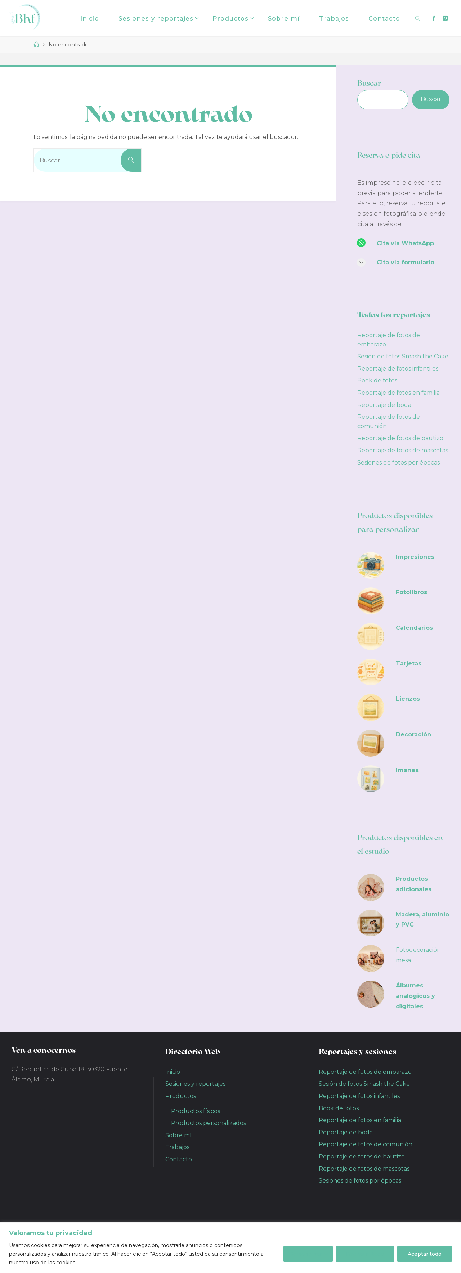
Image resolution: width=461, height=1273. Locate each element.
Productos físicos (195, 1111)
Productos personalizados (208, 1123)
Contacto (178, 1159)
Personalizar (305, 1254)
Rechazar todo (365, 1254)
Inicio (172, 1071)
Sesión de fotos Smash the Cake (402, 356)
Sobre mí (178, 1135)
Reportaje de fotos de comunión (365, 1144)
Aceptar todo (425, 1254)
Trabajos (177, 1147)
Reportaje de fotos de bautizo (400, 438)
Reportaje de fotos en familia (398, 392)
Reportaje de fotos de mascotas (402, 450)
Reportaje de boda (384, 405)
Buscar (369, 83)
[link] (417, 18)
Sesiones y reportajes (195, 1083)
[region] (230, 1247)
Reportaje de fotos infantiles (397, 368)
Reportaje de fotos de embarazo (365, 1071)
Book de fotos (377, 380)
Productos (180, 1096)
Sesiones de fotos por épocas (398, 462)
